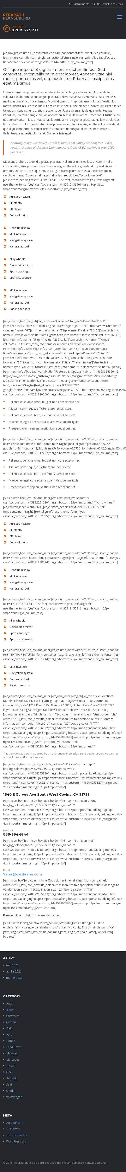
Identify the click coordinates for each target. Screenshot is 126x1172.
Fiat (8, 1028)
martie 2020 (14, 978)
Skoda (10, 1091)
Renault (11, 1078)
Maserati (12, 1053)
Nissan (10, 1066)
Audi (9, 1003)
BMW (10, 1010)
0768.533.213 (25, 30)
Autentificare (14, 1123)
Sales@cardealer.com (22, 874)
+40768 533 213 (81, 4)
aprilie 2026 (14, 971)
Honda (10, 1041)
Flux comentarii (16, 1135)
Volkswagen (14, 1097)
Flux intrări (13, 1129)
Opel (9, 1072)
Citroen (11, 1022)
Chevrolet (12, 1016)
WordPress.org (16, 1141)
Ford (9, 1035)
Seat (9, 1084)
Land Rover (14, 1047)
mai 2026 (12, 965)
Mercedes (12, 1059)
